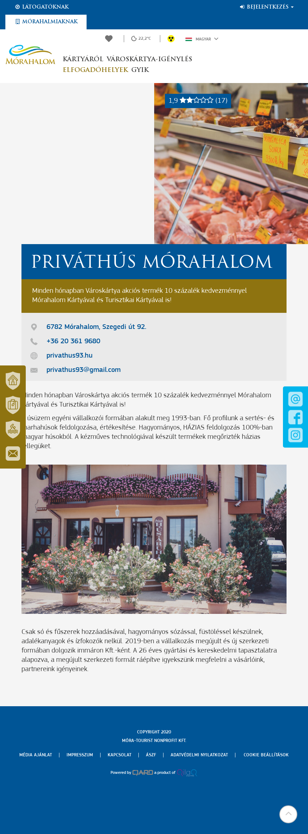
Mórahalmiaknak (46, 22)
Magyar (202, 38)
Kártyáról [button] (83, 60)
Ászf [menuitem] (151, 755)
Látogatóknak (41, 7)
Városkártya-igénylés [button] (149, 60)
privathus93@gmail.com (84, 370)
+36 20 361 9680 (73, 341)
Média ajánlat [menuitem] (35, 755)
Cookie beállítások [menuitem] (266, 755)
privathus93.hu (70, 355)
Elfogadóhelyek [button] (95, 70)
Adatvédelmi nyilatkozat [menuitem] (199, 755)
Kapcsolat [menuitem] (119, 755)
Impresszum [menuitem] (80, 755)
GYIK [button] (139, 70)
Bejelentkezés (266, 7)
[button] (288, 814)
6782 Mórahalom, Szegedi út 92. (96, 327)
